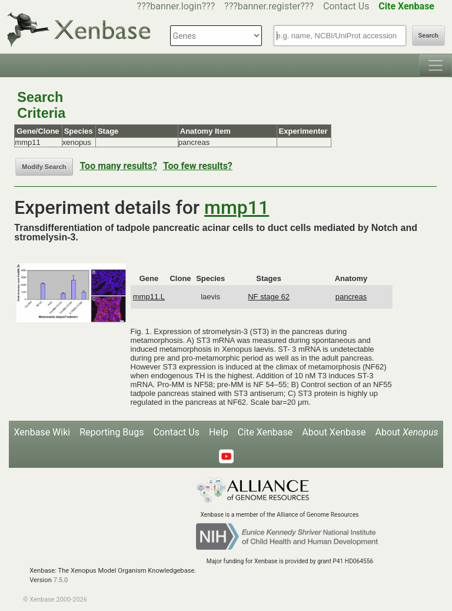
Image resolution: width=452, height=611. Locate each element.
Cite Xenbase (265, 432)
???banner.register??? (269, 6)
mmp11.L (149, 296)
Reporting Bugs (111, 432)
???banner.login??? (176, 6)
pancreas (351, 296)
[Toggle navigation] (435, 65)
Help (218, 432)
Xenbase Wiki (42, 432)
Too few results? (197, 165)
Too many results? (118, 165)
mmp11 (236, 207)
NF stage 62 (269, 296)
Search (428, 35)
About (406, 432)
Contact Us (346, 6)
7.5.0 (61, 580)
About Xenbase (333, 432)
